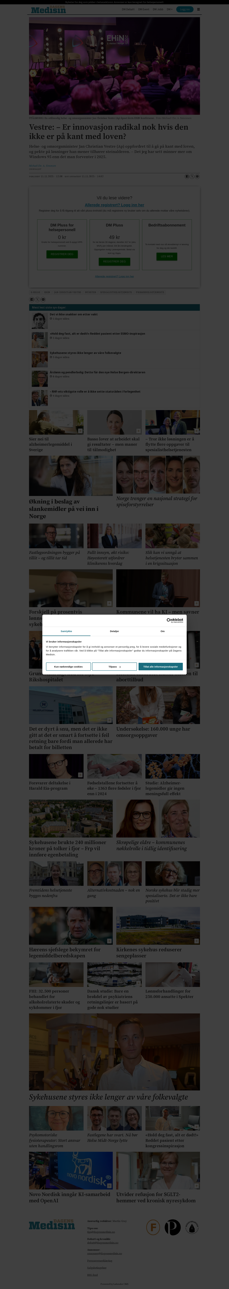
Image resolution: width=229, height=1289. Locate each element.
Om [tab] (163, 631)
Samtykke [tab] (66, 631)
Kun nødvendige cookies (68, 666)
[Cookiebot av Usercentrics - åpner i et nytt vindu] (169, 620)
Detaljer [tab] (114, 631)
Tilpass (115, 666)
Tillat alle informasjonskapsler (160, 666)
